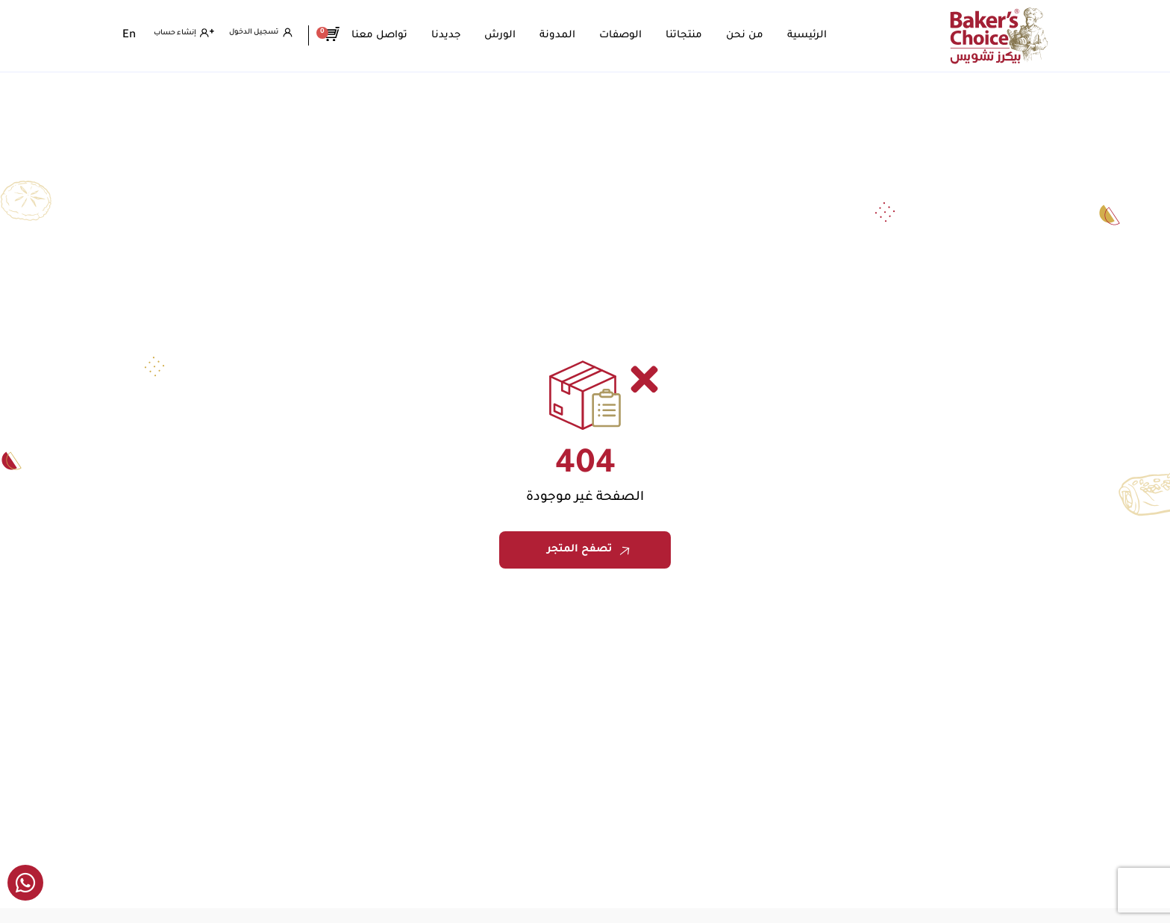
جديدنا (468, 35)
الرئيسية (829, 35)
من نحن (767, 35)
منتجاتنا (706, 35)
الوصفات (643, 35)
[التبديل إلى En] (129, 35)
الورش (522, 35)
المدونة (580, 35)
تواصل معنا (402, 35)
